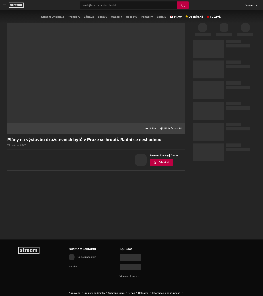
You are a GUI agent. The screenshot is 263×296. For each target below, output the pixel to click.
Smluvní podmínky (94, 293)
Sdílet (152, 128)
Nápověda (75, 293)
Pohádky (147, 16)
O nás (131, 293)
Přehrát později (173, 128)
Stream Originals (52, 16)
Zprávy (102, 16)
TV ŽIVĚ (215, 16)
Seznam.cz (251, 5)
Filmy (178, 16)
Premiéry (74, 16)
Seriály (161, 16)
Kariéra (73, 266)
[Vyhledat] (183, 5)
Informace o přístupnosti (166, 293)
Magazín (116, 16)
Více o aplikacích (129, 276)
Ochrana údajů (116, 293)
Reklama (143, 293)
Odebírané (196, 16)
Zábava (89, 16)
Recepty (131, 16)
